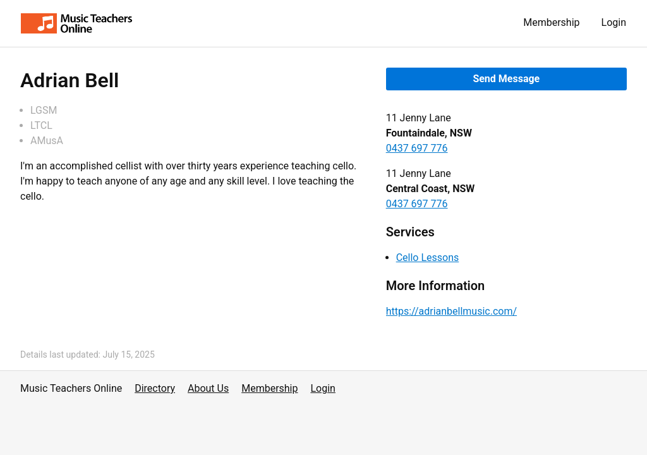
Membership (551, 22)
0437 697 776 (417, 148)
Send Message (506, 79)
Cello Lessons (427, 258)
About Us (208, 388)
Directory (155, 388)
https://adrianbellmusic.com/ (451, 311)
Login (614, 22)
